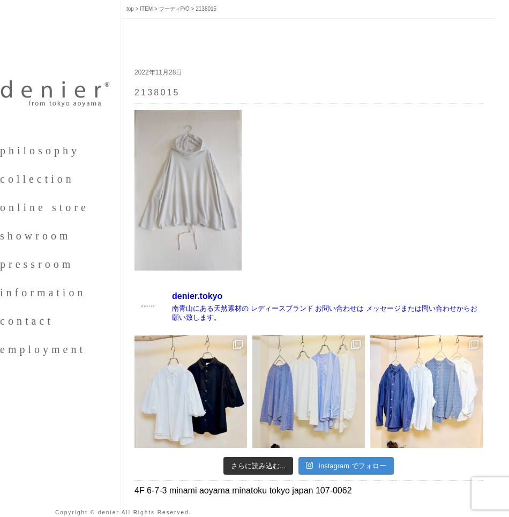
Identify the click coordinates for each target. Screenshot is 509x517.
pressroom (36, 264)
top (130, 9)
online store (44, 207)
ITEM (146, 9)
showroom (35, 236)
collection (37, 179)
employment (43, 349)
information (43, 292)
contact (27, 321)
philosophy (40, 150)
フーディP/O (174, 9)
